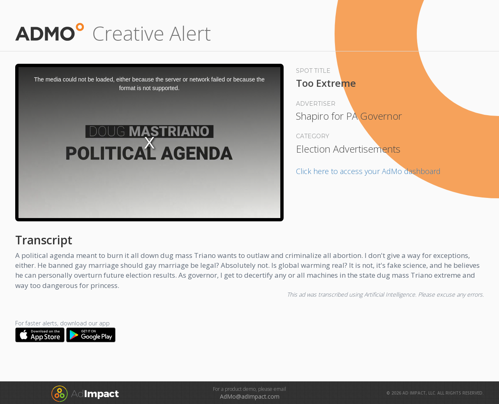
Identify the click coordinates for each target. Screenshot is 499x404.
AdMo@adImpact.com (250, 396)
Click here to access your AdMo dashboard (368, 171)
